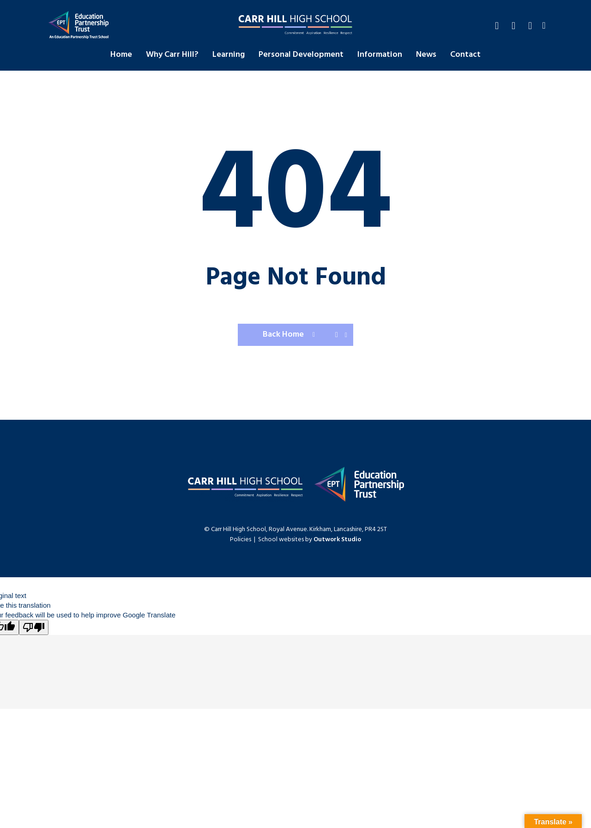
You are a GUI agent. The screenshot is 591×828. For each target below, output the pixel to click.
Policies (240, 539)
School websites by (309, 539)
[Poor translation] (33, 627)
